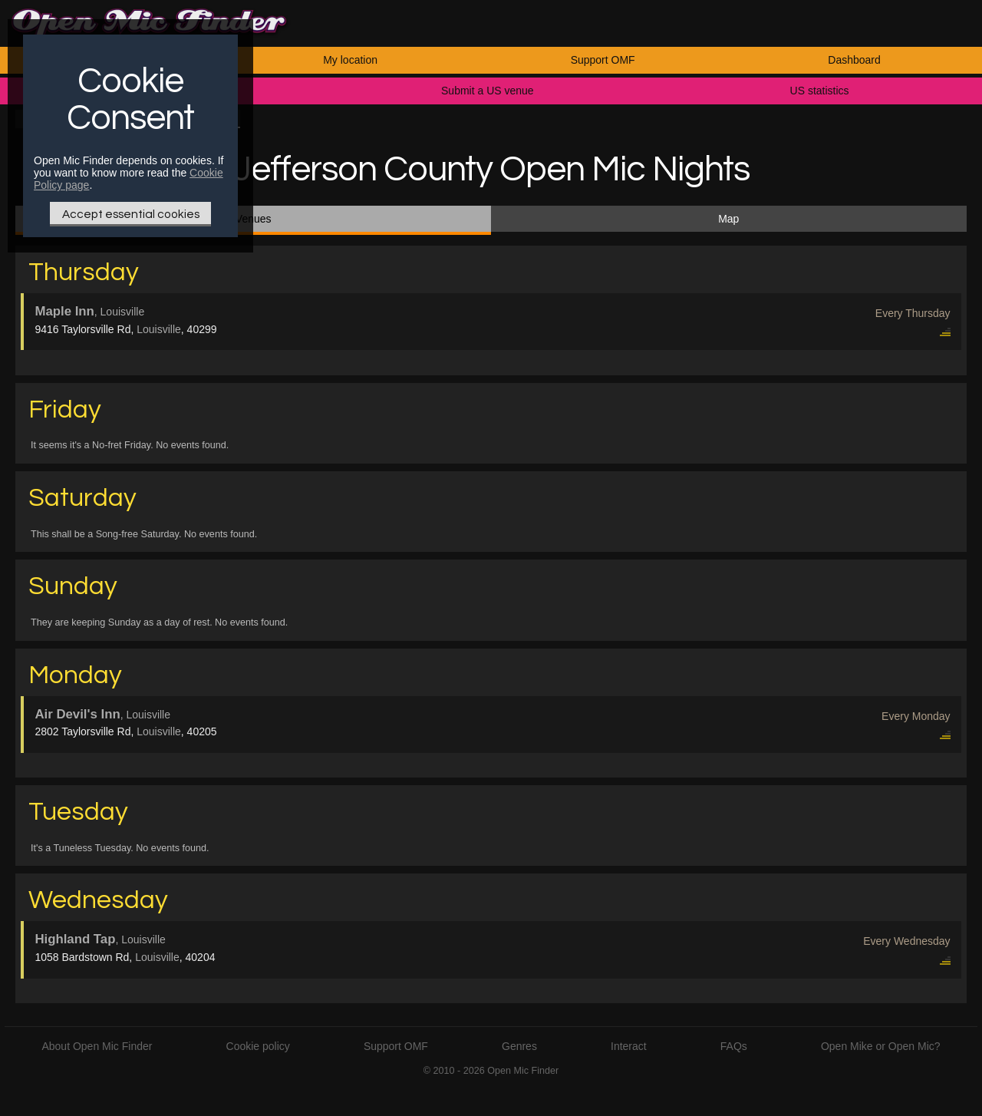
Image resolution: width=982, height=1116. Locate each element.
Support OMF (603, 60)
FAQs (733, 1046)
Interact (629, 1046)
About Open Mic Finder (96, 1046)
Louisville (159, 329)
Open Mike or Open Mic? (881, 1046)
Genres (519, 1046)
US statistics (819, 90)
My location (350, 60)
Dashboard (854, 60)
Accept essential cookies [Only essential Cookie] (130, 214)
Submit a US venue (487, 90)
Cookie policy (258, 1046)
